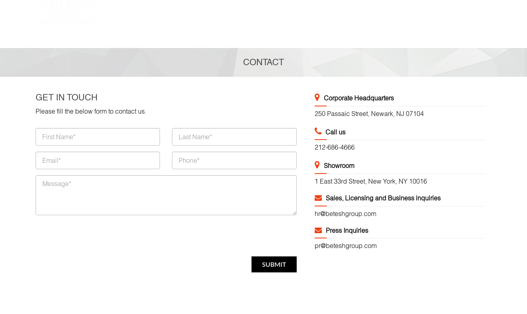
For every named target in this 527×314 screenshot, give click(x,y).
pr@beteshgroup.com (346, 246)
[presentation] (96, 236)
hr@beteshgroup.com (345, 214)
